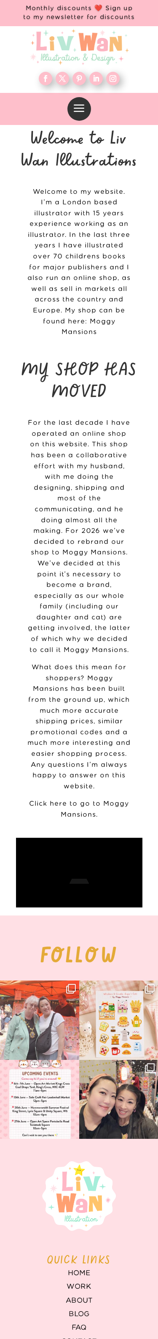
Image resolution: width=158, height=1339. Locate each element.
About (79, 1273)
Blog (79, 1286)
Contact (79, 1314)
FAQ (79, 1300)
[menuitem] (79, 109)
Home (79, 1245)
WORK (79, 1259)
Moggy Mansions (95, 650)
